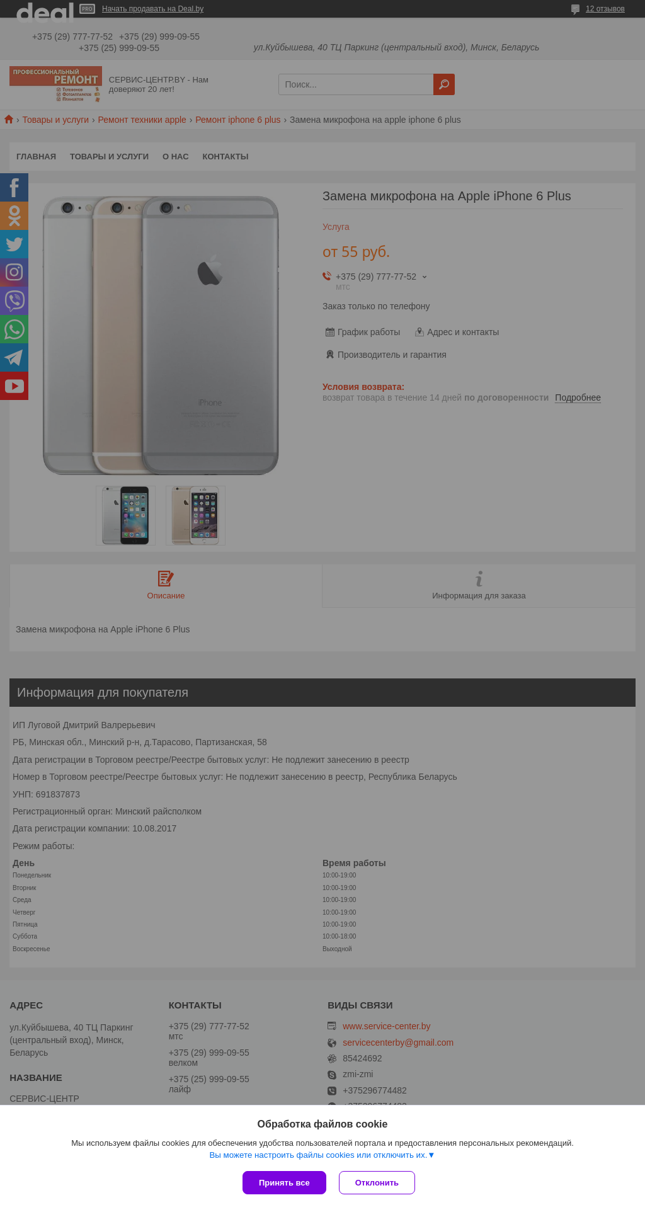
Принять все (284, 1182)
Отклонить (377, 1182)
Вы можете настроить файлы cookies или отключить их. (318, 1155)
